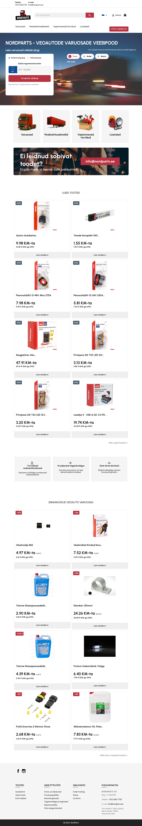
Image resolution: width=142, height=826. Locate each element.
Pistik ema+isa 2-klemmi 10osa (33, 726)
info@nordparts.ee (35, 5)
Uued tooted (20, 795)
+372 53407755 (21, 5)
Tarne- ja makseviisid (52, 792)
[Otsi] (60, 15)
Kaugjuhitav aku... (26, 355)
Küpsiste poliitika (50, 805)
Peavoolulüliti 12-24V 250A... (89, 295)
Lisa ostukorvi (42, 255)
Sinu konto (79, 785)
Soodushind (20, 792)
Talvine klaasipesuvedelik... (31, 605)
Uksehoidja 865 (24, 545)
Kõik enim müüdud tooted (114, 755)
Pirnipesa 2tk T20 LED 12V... (89, 355)
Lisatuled (84, 26)
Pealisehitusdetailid (39, 26)
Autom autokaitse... (26, 235)
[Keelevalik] (105, 15)
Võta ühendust (119, 29)
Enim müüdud (20, 798)
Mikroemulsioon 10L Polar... (88, 726)
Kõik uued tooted (119, 442)
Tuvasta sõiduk (29, 78)
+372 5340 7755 (115, 799)
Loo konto (77, 798)
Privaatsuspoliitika (51, 795)
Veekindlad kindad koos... (88, 545)
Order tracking (79, 792)
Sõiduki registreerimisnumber (29, 64)
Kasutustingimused (51, 798)
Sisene (75, 795)
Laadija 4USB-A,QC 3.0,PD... (90, 414)
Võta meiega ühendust (53, 808)
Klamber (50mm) (83, 605)
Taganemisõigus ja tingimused (56, 802)
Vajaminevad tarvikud (64, 26)
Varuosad (20, 26)
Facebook (18, 771)
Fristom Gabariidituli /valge (89, 666)
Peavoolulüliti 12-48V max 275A (33, 295)
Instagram (23, 771)
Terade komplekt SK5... (86, 235)
